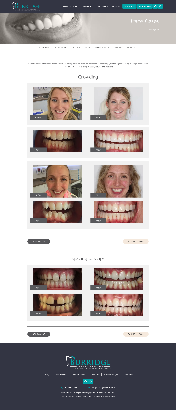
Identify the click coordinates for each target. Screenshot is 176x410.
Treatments (89, 6)
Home (65, 6)
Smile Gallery (104, 6)
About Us (75, 6)
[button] (75, 6)
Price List (116, 6)
